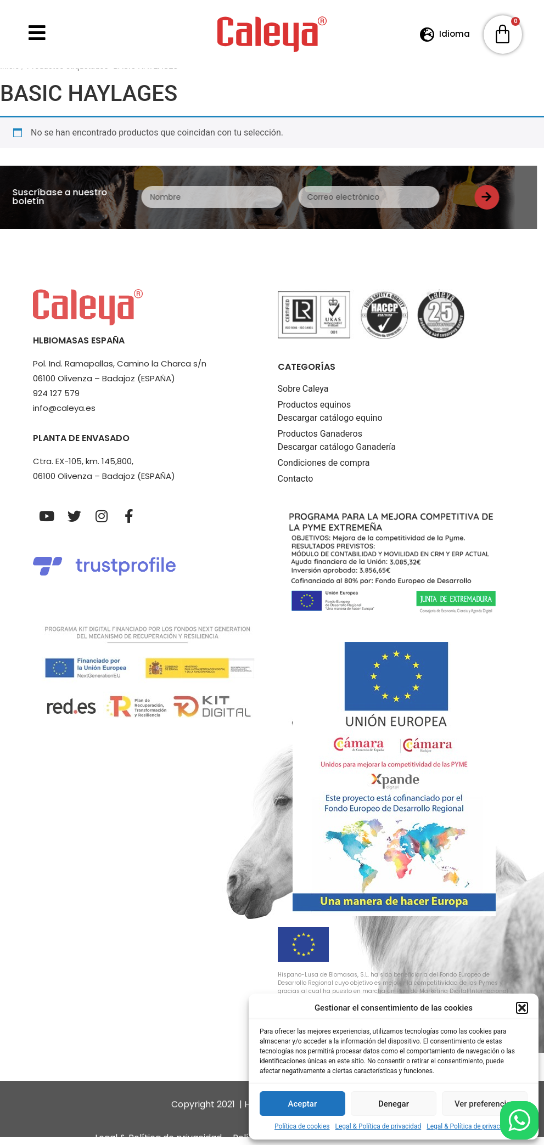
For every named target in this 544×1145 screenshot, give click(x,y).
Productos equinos (314, 413)
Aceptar (302, 1104)
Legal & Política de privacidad (378, 1126)
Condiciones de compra (324, 471)
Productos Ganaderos (320, 442)
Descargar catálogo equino (330, 426)
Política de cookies (302, 1126)
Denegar (393, 1104)
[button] (522, 1007)
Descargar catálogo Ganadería (337, 455)
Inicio (9, 75)
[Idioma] (427, 34)
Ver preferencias (485, 1104)
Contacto (295, 487)
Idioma (454, 34)
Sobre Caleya (303, 397)
